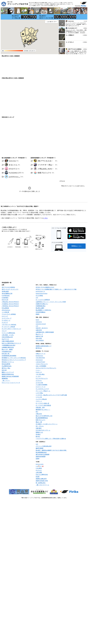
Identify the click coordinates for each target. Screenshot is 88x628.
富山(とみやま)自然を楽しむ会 (44, 416)
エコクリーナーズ (40, 387)
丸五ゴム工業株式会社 (42, 474)
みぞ (37, 326)
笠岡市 (37, 458)
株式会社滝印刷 (6, 364)
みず (37, 297)
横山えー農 (39, 422)
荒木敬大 (38, 434)
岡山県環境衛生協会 (41, 452)
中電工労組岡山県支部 (8, 341)
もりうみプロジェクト (42, 378)
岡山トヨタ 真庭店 (7, 349)
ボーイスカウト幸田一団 (42, 403)
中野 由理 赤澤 (40, 407)
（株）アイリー (6, 380)
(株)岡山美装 (5, 291)
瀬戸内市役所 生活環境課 (42, 454)
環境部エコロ (39, 432)
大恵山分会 (39, 413)
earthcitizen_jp (40, 291)
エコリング (5, 316)
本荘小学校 (39, 338)
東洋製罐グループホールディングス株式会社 (14, 358)
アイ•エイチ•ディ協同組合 (9, 314)
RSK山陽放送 (5, 308)
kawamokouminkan (41, 293)
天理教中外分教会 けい (42, 304)
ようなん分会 (39, 382)
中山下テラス (5, 339)
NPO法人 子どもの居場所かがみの (45, 287)
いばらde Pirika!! (40, 362)
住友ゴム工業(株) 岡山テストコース (11, 343)
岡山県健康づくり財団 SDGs (43, 310)
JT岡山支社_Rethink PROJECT (10, 302)
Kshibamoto (39, 355)
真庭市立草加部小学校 (42, 481)
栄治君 (37, 476)
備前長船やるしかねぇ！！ (43, 409)
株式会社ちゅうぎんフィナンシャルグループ (14, 360)
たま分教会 (39, 468)
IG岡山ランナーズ (40, 353)
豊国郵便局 (5, 378)
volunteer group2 (41, 324)
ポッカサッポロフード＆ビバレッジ (11, 329)
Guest (37, 320)
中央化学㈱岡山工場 (7, 337)
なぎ (37, 444)
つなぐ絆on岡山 (40, 374)
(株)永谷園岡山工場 (7, 293)
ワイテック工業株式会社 (8, 333)
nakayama (39, 322)
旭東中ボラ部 (39, 336)
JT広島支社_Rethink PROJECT (10, 304)
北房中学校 (39, 330)
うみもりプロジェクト (42, 364)
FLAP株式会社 (5, 295)
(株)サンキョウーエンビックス (10, 289)
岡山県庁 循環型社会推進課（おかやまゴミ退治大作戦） (51, 450)
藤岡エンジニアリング (8, 372)
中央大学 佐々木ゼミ (42, 328)
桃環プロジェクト (40, 420)
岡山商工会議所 (40, 308)
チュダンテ (5, 322)
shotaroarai (39, 360)
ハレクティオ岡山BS (41, 399)
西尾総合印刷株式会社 (8, 374)
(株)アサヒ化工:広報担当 (8, 287)
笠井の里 (4, 370)
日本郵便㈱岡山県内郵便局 (9, 355)
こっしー (38, 370)
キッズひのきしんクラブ (42, 389)
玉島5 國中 (38, 428)
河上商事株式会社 (6, 366)
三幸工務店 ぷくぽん (8, 335)
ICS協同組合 (5, 297)
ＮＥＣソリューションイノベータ (11, 382)
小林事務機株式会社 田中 (8, 345)
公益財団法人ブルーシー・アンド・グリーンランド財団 (51, 302)
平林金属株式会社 (6, 351)
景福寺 (37, 314)
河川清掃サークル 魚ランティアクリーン (46, 424)
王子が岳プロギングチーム (43, 430)
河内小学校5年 (40, 340)
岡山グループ (39, 334)
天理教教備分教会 (40, 306)
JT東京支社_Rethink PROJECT (10, 306)
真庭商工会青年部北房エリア (43, 346)
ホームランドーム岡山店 (8, 326)
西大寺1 (38, 436)
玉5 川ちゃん (40, 426)
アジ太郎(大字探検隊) (41, 384)
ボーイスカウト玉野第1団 (43, 299)
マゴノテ (4, 331)
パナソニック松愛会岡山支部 (43, 446)
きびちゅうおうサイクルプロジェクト (46, 368)
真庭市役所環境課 (40, 456)
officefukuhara (6, 310)
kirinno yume (39, 464)
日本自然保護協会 (40, 312)
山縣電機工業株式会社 (8, 347)
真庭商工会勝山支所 (41, 478)
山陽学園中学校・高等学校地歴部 (45, 332)
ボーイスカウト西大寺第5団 (43, 405)
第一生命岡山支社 (40, 483)
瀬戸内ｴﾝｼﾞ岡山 (6, 368)
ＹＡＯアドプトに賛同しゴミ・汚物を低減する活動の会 (51, 438)
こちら (45, 218)
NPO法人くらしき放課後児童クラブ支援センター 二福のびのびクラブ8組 (56, 289)
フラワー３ (39, 401)
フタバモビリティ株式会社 (9, 324)
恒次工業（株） (6, 353)
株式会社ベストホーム (8, 362)
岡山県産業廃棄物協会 (42, 418)
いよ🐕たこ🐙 (39, 466)
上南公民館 (39, 472)
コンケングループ (6, 318)
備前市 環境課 (39, 448)
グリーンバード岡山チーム (43, 391)
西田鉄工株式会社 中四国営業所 (10, 376)
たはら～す (39, 372)
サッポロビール (6, 320)
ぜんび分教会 (39, 295)
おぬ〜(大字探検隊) (41, 366)
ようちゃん (39, 380)
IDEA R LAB (5, 299)
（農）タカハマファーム (42, 485)
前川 (37, 411)
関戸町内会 (39, 348)
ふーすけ (38, 376)
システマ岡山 (39, 393)
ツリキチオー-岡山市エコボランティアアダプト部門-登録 (51, 395)
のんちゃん (39, 470)
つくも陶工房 (5, 312)
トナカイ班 (39, 397)
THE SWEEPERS (40, 358)
